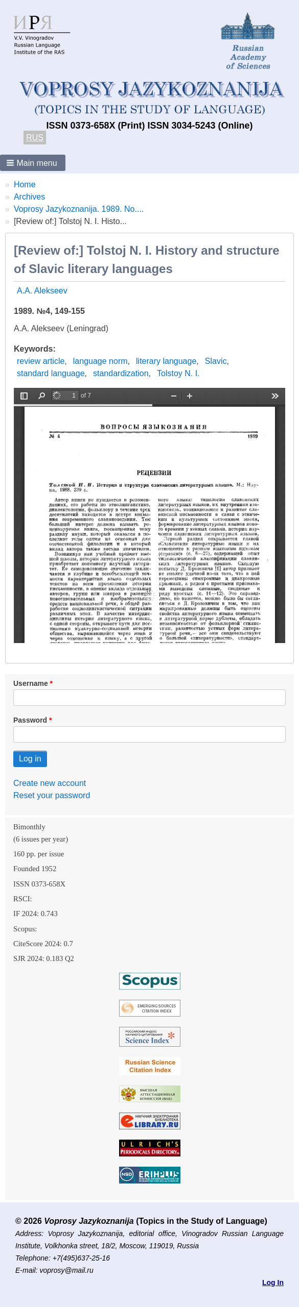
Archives (29, 196)
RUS (34, 137)
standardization (121, 373)
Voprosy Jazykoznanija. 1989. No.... (79, 209)
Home (25, 184)
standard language (51, 373)
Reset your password (51, 795)
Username (30, 683)
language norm (100, 361)
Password (30, 720)
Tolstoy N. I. (178, 373)
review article (40, 361)
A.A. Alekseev (42, 290)
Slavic (216, 361)
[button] (32, 163)
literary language (166, 361)
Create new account (49, 783)
